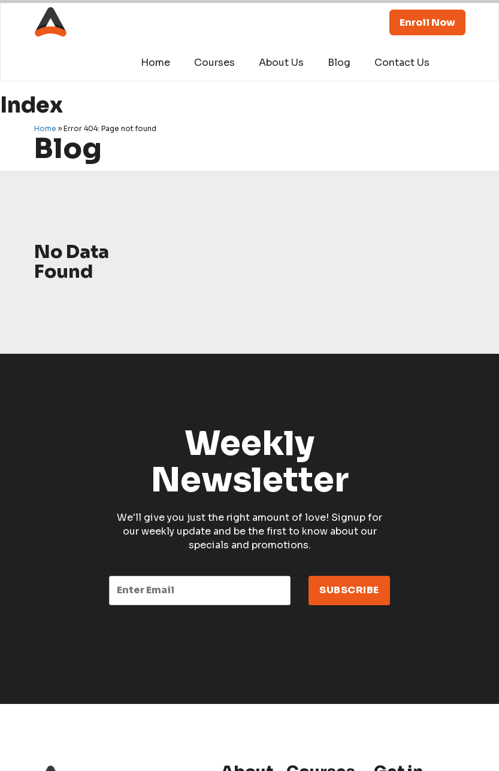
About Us (281, 62)
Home (155, 62)
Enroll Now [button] (427, 22)
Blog (339, 62)
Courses (214, 62)
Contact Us (402, 62)
